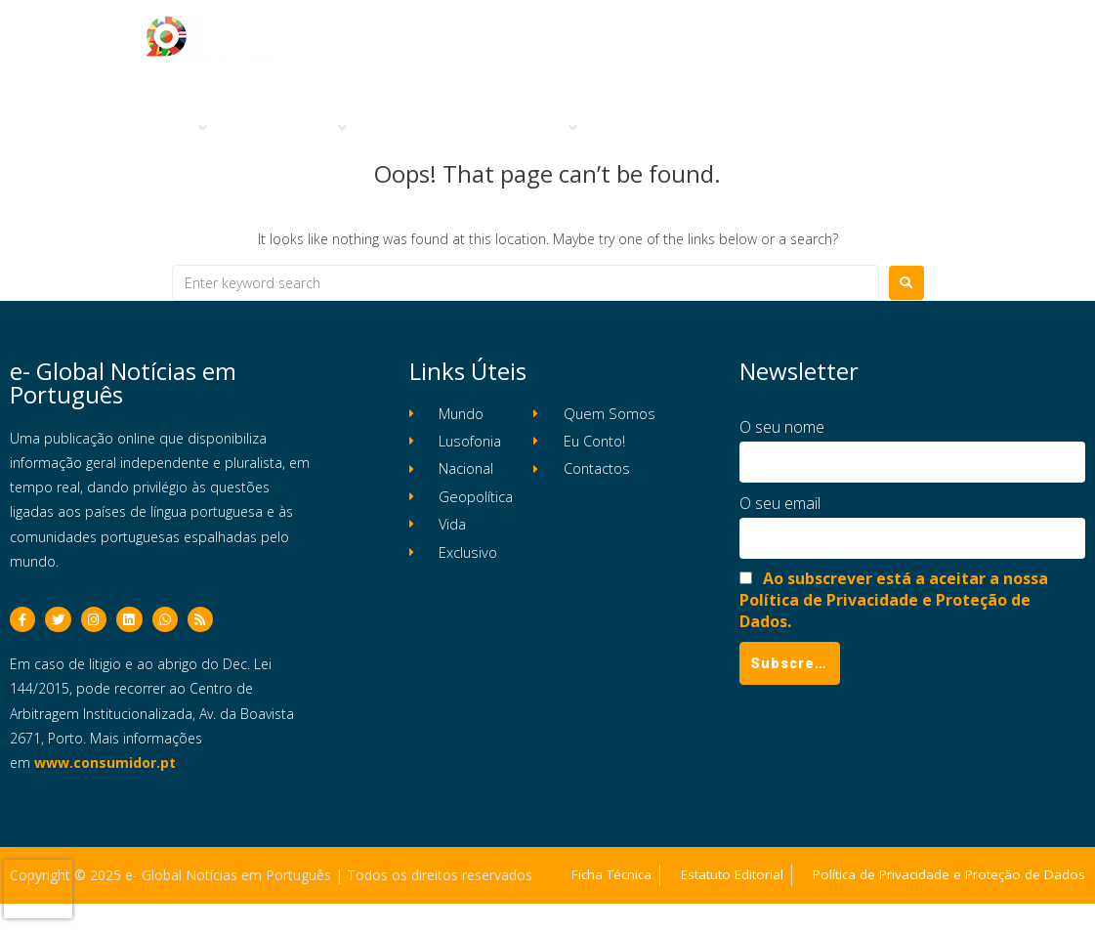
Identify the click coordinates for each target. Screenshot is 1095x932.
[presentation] (38, 889)
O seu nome (781, 427)
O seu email (780, 503)
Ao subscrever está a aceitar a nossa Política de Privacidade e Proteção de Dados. (893, 600)
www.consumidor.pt (105, 768)
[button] (171, 128)
